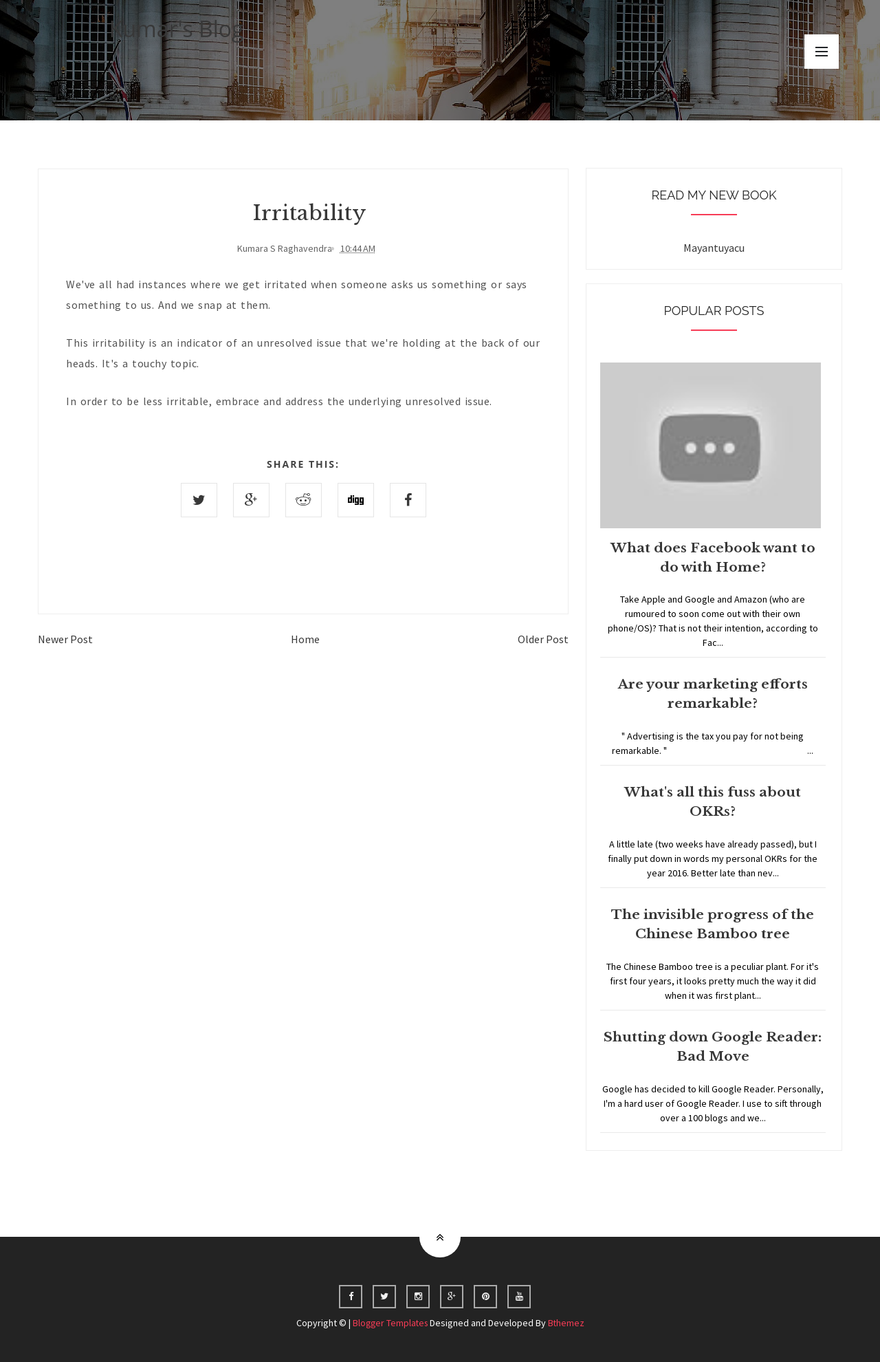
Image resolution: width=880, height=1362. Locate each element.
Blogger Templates (390, 1323)
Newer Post (65, 639)
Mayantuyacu (714, 248)
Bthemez (567, 1323)
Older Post (543, 639)
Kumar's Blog (176, 28)
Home (305, 639)
